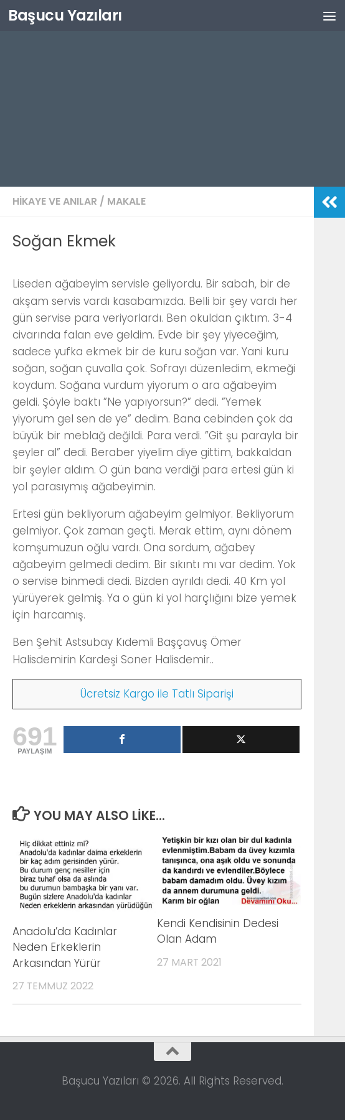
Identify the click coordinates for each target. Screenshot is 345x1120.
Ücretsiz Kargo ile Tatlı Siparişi (157, 693)
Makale (126, 201)
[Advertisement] (172, 93)
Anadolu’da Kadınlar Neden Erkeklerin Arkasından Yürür (64, 947)
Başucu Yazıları (65, 15)
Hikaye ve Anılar (54, 201)
